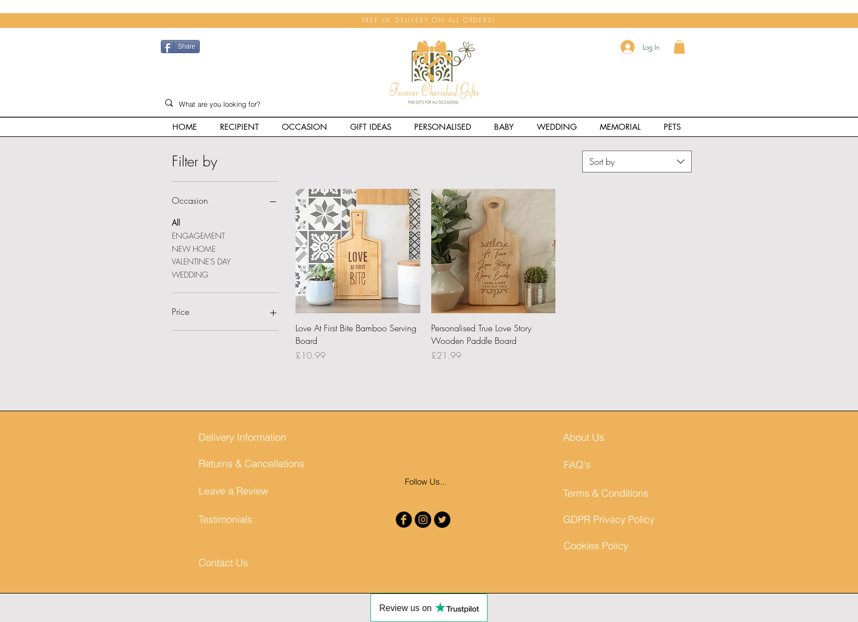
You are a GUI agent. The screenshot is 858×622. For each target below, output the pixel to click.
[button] (679, 47)
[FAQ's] (604, 464)
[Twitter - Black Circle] (442, 519)
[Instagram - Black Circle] (423, 519)
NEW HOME (194, 248)
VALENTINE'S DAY (201, 261)
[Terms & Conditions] (605, 493)
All (176, 222)
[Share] (180, 46)
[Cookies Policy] (604, 545)
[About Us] (603, 437)
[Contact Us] (226, 562)
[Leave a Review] (239, 491)
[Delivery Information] (242, 437)
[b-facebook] (404, 519)
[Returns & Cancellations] (251, 463)
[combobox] (637, 161)
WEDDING (190, 274)
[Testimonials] (239, 519)
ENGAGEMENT (198, 235)
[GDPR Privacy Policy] (608, 519)
